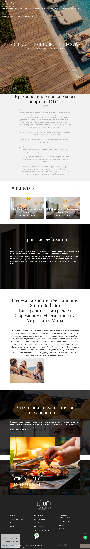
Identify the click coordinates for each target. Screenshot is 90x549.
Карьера (61, 525)
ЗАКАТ (36, 523)
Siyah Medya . (28, 545)
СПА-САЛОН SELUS (52, 8)
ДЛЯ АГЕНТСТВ (63, 521)
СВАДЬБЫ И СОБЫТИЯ (66, 8)
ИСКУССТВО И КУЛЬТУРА (9, 16)
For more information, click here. (9, 545)
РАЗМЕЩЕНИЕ (24, 8)
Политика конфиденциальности (20, 523)
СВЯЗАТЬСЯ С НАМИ (24, 16)
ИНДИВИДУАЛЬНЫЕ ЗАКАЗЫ (10, 8)
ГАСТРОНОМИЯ (34, 8)
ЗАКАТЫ (43, 8)
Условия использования (17, 519)
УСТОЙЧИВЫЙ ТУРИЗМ (42, 530)
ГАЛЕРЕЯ (77, 8)
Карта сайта (14, 516)
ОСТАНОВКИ (38, 516)
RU (32, 16)
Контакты (61, 529)
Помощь (13, 527)
